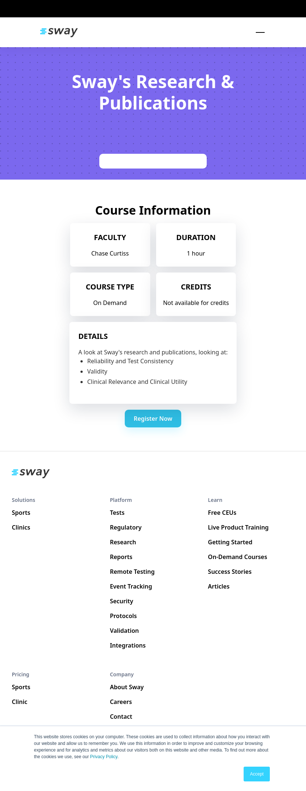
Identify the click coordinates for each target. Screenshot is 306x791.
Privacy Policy (103, 756)
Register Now (153, 418)
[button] (258, 32)
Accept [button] (257, 774)
